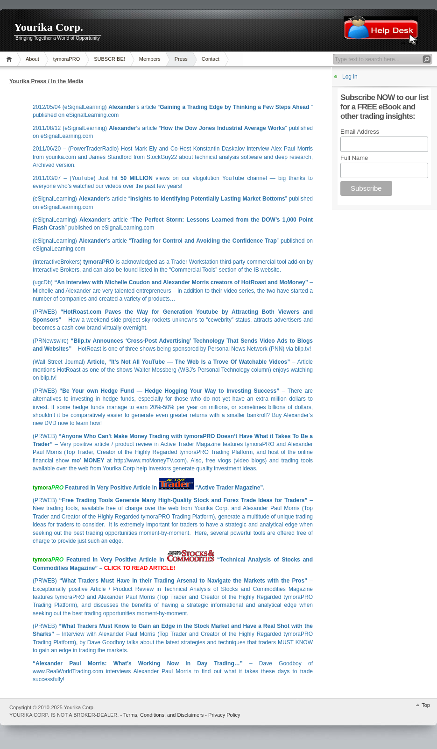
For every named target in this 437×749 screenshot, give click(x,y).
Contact (210, 59)
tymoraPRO (66, 59)
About (32, 59)
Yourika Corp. (48, 27)
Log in (350, 76)
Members (150, 59)
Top (426, 705)
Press (181, 59)
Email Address (359, 131)
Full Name (354, 157)
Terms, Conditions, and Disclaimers (163, 715)
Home (10, 59)
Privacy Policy (224, 715)
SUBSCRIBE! (109, 59)
